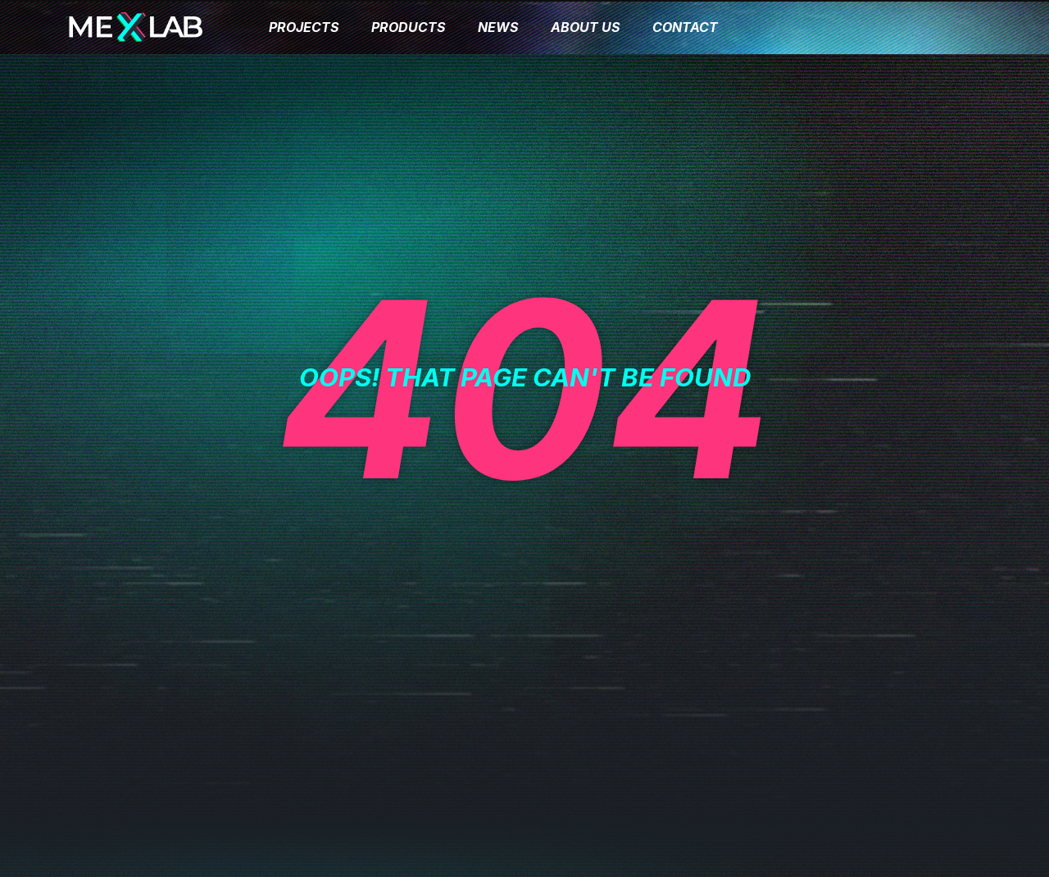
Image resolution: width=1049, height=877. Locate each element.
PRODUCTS (408, 27)
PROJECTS (303, 27)
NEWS (498, 27)
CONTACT (685, 27)
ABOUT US (585, 27)
